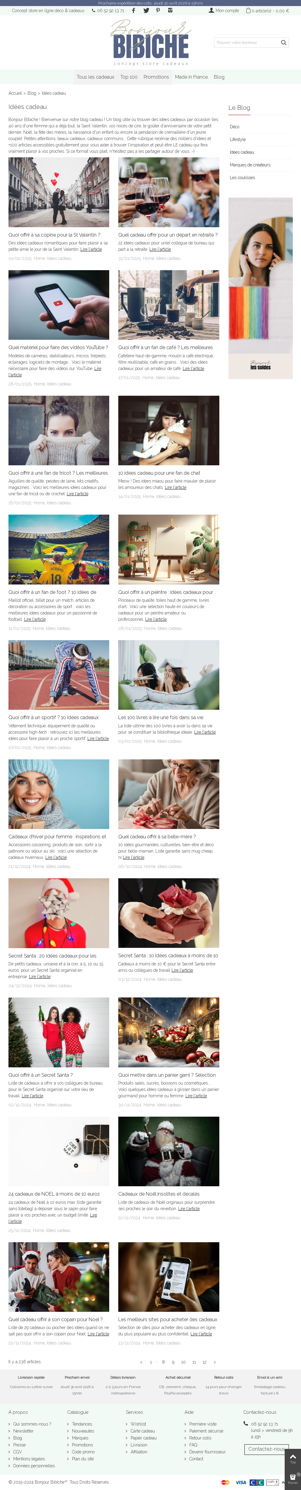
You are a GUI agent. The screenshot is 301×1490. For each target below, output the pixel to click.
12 (205, 1362)
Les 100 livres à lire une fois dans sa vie (160, 717)
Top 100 (129, 77)
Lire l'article (91, 249)
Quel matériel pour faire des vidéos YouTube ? (58, 347)
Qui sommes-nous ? (31, 1424)
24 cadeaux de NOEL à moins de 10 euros (54, 1194)
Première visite (202, 1424)
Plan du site (82, 1458)
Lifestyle (238, 139)
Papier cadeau (143, 1438)
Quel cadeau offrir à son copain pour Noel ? (55, 1319)
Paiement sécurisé (205, 1431)
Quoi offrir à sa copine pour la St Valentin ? (54, 235)
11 (194, 1362)
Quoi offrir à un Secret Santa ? (40, 1075)
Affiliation (138, 1451)
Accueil (15, 93)
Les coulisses (242, 177)
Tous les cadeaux (95, 77)
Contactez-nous (266, 1449)
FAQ (192, 1445)
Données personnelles (33, 1465)
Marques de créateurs (250, 164)
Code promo (83, 1451)
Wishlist (137, 1424)
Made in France (191, 77)
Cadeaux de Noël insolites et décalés (159, 1194)
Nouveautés (82, 1431)
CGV (17, 1451)
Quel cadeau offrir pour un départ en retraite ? (168, 235)
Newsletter (23, 1431)
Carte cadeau (142, 1431)
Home (39, 258)
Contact (195, 1458)
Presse (19, 1445)
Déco (234, 126)
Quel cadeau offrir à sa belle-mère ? (157, 837)
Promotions (156, 77)
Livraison (138, 1445)
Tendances (81, 1424)
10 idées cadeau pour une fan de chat (159, 473)
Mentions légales (28, 1458)
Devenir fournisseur (207, 1451)
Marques (79, 1438)
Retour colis (199, 1438)
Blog (219, 77)
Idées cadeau (59, 258)
